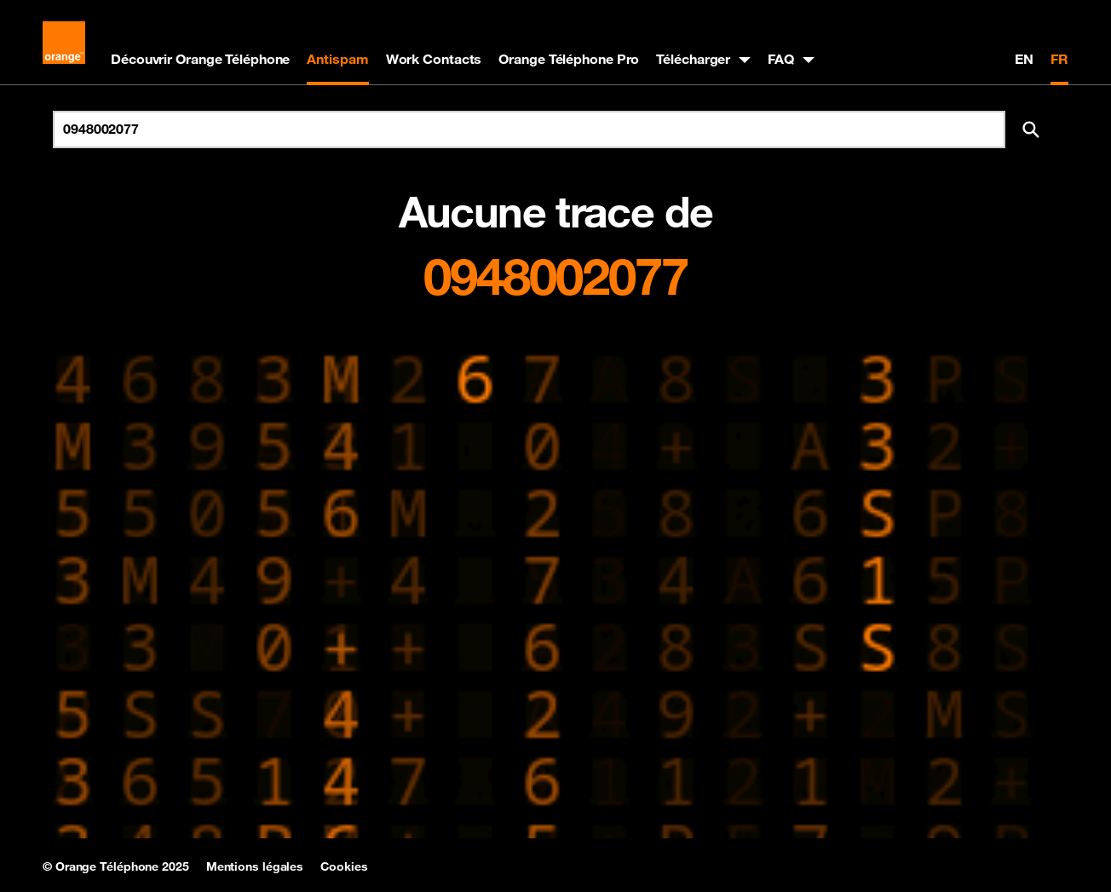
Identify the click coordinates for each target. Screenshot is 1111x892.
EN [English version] (1024, 58)
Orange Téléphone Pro (568, 58)
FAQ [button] (781, 58)
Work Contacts (434, 58)
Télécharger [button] (693, 58)
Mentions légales (254, 866)
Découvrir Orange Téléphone (200, 58)
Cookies (343, 866)
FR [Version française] (1059, 58)
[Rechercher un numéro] (529, 129)
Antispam (337, 58)
